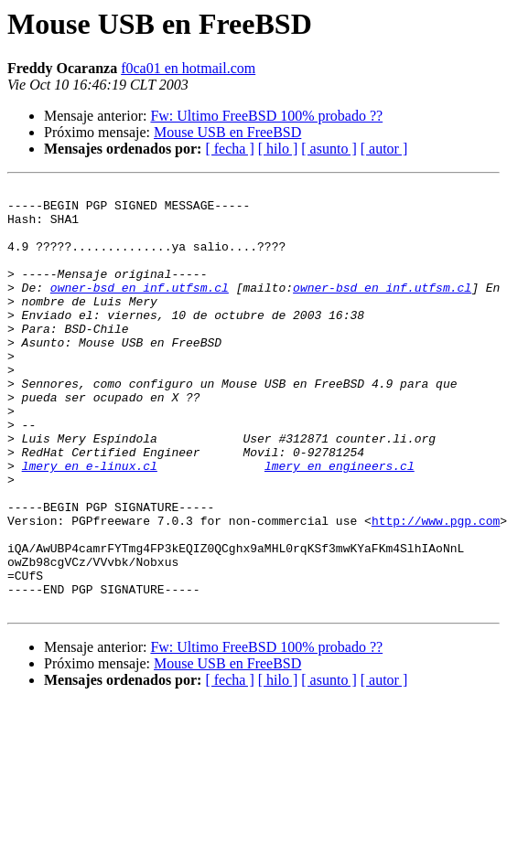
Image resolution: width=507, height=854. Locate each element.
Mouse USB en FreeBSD (227, 132)
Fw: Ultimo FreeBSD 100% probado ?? (266, 115)
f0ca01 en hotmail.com (188, 68)
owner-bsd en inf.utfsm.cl (139, 309)
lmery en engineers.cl (339, 523)
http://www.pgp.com (436, 589)
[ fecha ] (229, 148)
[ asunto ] (328, 148)
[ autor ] (384, 148)
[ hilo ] (278, 148)
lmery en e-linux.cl (89, 523)
